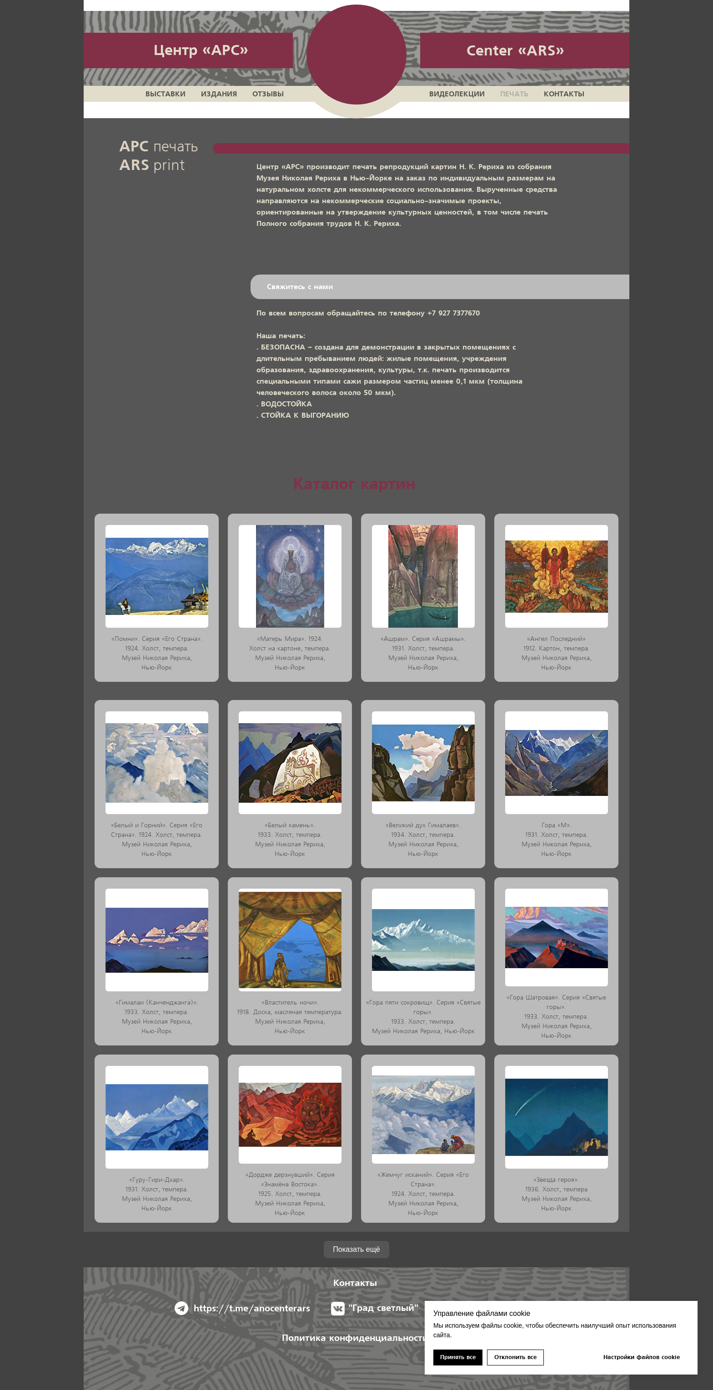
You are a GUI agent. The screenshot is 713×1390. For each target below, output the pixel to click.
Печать (514, 94)
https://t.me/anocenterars (252, 1308)
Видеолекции (457, 94)
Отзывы (268, 94)
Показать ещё (356, 1249)
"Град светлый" (383, 1308)
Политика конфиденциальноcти (355, 1338)
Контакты (564, 94)
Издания (219, 94)
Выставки (166, 94)
